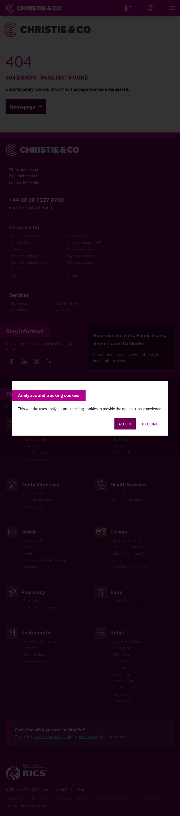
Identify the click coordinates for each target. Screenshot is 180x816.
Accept (125, 423)
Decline (150, 423)
